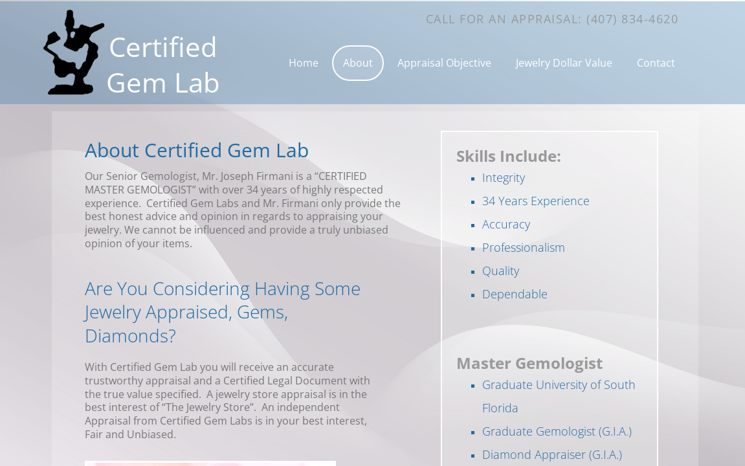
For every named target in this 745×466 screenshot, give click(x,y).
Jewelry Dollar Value (564, 63)
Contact (656, 63)
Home (303, 63)
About (358, 63)
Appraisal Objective (444, 63)
